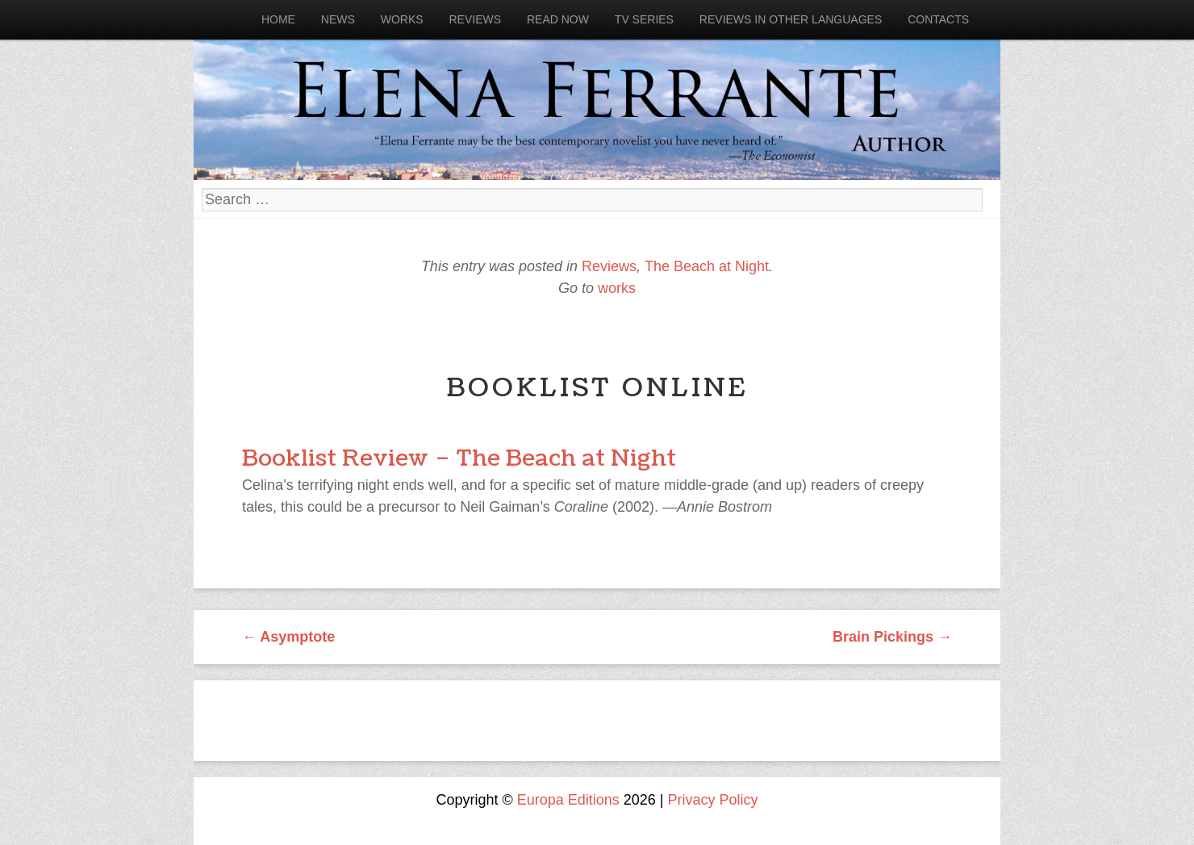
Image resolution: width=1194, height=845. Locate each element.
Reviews (475, 19)
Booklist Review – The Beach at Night (459, 458)
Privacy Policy (713, 800)
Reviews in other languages (790, 19)
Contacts (938, 19)
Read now (558, 19)
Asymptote (288, 637)
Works (402, 19)
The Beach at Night (707, 266)
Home (278, 19)
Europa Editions (568, 800)
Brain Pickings (892, 637)
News (338, 19)
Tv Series (644, 19)
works (617, 288)
